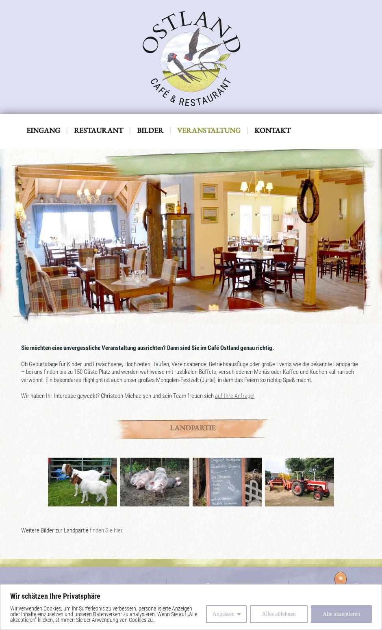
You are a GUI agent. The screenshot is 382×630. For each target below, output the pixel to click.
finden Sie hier (106, 530)
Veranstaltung (209, 130)
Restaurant (98, 130)
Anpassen (223, 614)
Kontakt (272, 130)
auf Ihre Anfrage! (234, 396)
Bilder (150, 130)
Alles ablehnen (279, 614)
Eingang (43, 130)
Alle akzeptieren (341, 614)
